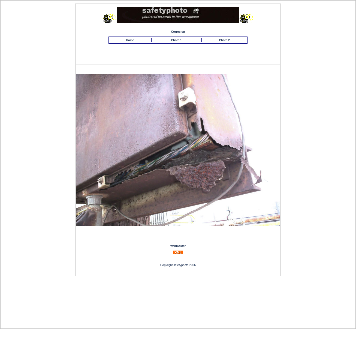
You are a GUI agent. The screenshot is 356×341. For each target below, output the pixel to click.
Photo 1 (176, 40)
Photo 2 (224, 40)
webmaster (178, 246)
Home (130, 40)
